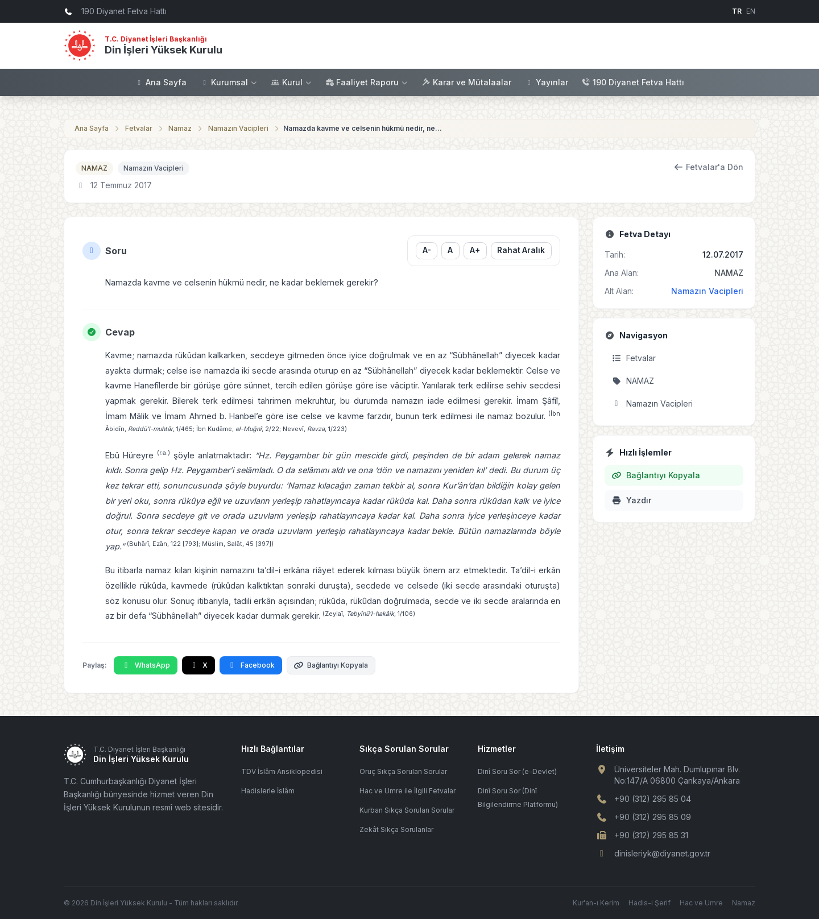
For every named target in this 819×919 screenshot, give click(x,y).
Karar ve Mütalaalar (466, 82)
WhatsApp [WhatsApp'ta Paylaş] (145, 665)
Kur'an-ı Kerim (596, 903)
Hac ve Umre (701, 903)
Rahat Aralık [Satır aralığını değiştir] (521, 250)
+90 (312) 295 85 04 (652, 799)
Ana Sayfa (161, 82)
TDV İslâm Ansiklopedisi (281, 771)
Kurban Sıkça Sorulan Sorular (406, 810)
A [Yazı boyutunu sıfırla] (450, 250)
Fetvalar (138, 128)
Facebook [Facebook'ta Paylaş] (251, 665)
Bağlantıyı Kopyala (331, 665)
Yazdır (631, 500)
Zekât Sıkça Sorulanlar (396, 829)
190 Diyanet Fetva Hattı (633, 82)
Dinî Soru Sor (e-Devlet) (517, 771)
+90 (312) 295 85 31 (651, 835)
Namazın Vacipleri (238, 128)
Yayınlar (546, 82)
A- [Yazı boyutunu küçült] (426, 250)
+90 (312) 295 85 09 (652, 817)
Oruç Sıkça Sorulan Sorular (403, 771)
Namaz (180, 128)
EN (750, 11)
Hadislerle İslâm (268, 790)
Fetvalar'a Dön (709, 167)
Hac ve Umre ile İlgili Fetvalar (407, 790)
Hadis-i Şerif (649, 903)
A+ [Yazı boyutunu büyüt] (475, 250)
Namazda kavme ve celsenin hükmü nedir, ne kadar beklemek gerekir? (362, 128)
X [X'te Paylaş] (198, 665)
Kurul (291, 82)
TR (737, 11)
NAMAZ (94, 168)
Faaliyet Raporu (366, 82)
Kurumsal (229, 82)
